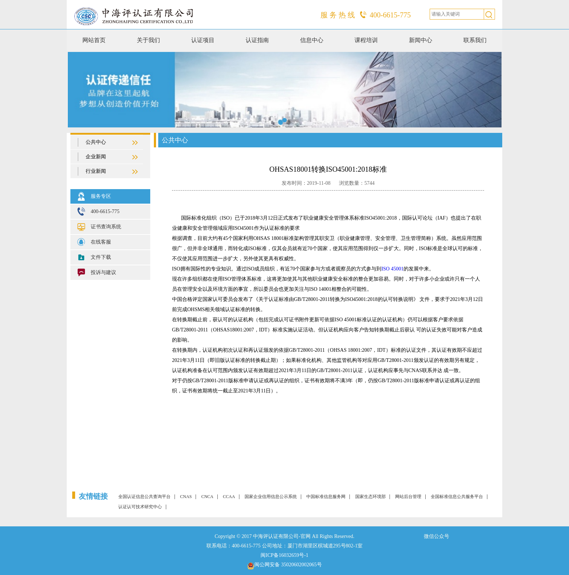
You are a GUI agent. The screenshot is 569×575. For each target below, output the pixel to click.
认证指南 (257, 40)
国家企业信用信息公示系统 (271, 496)
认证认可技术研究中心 (140, 506)
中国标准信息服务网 (325, 496)
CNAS (186, 496)
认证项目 (202, 40)
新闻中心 (420, 40)
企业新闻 (108, 157)
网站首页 (94, 40)
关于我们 (148, 40)
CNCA (207, 496)
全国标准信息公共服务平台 (457, 496)
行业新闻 (108, 172)
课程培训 (366, 40)
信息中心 (311, 40)
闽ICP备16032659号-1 (284, 555)
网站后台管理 (408, 496)
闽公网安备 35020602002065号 (288, 564)
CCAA (229, 496)
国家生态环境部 (370, 496)
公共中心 (108, 143)
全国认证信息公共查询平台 (144, 496)
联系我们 (475, 40)
